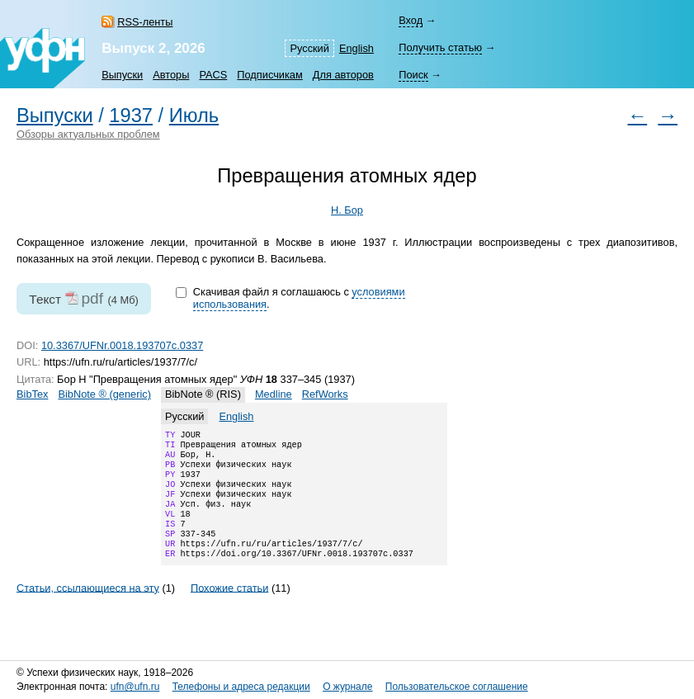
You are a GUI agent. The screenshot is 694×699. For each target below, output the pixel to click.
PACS (213, 74)
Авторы (171, 74)
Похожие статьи (229, 608)
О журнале (347, 686)
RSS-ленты (144, 22)
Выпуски (122, 74)
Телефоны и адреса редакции (241, 686)
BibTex (32, 394)
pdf (92, 298)
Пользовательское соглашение (456, 686)
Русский (309, 48)
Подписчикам (269, 74)
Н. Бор (347, 210)
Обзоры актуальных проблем (88, 134)
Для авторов (343, 74)
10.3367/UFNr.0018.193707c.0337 (122, 345)
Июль (194, 115)
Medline (273, 394)
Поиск (413, 74)
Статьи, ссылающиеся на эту (88, 608)
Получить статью (440, 47)
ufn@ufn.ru (135, 686)
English (356, 48)
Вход (411, 20)
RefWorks (325, 394)
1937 (131, 115)
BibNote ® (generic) (104, 394)
